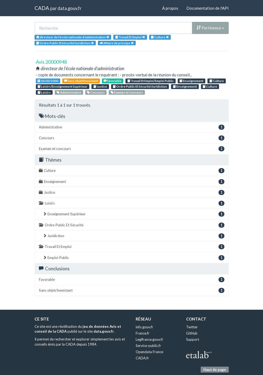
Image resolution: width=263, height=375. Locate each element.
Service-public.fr (148, 345)
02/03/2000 (47, 81)
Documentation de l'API (207, 8)
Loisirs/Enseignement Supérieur (62, 86)
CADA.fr (142, 358)
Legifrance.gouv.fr (149, 339)
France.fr (142, 333)
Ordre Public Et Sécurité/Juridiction (140, 86)
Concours (96, 92)
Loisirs (44, 92)
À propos (170, 8)
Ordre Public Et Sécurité (131, 225)
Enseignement (191, 81)
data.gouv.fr (69, 8)
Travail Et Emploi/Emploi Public (150, 81)
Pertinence (210, 27)
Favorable (112, 81)
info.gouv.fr (144, 327)
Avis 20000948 (51, 62)
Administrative (69, 92)
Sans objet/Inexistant (81, 81)
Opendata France (149, 352)
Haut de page (214, 369)
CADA (42, 8)
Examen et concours (127, 92)
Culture (216, 81)
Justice (100, 86)
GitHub (191, 333)
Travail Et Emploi (131, 246)
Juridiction (133, 235)
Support (192, 339)
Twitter (192, 327)
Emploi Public (133, 257)
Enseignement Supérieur (133, 214)
